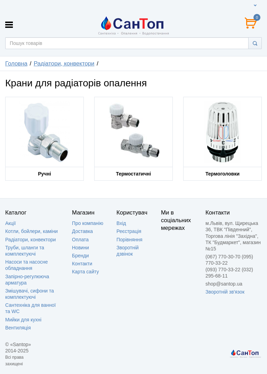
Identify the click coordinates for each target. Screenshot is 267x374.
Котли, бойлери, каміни (31, 231)
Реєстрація (128, 231)
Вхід (121, 223)
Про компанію (87, 223)
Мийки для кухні (23, 319)
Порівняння (129, 239)
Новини (80, 247)
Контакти (82, 263)
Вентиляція (18, 327)
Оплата (80, 239)
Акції (10, 223)
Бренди (80, 255)
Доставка (82, 231)
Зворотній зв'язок (224, 292)
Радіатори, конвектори (30, 239)
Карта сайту (85, 271)
